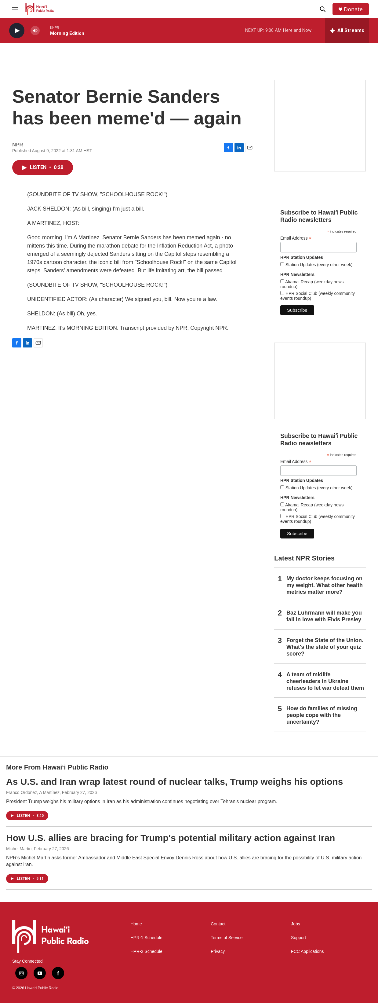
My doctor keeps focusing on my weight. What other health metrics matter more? (324, 585)
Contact (218, 924)
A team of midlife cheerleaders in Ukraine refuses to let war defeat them (325, 681)
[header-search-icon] (323, 9)
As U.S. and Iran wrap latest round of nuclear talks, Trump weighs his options (174, 782)
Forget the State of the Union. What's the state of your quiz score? (324, 647)
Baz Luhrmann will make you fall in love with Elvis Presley (324, 616)
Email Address (295, 238)
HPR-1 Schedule (146, 937)
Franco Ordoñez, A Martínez (33, 792)
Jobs (295, 924)
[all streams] (347, 30)
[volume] (35, 31)
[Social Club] (319, 381)
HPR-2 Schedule (146, 951)
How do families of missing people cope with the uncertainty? (321, 715)
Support (298, 937)
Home (136, 924)
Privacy (218, 951)
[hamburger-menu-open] (15, 9)
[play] (17, 30)
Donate (353, 9)
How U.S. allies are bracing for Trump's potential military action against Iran (170, 838)
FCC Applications (307, 951)
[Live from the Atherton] (319, 125)
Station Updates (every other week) (318, 264)
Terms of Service (226, 937)
